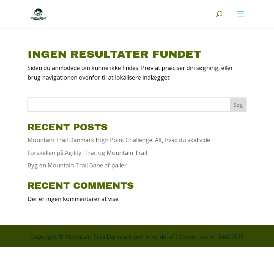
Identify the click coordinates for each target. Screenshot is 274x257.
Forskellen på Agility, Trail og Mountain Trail (87, 153)
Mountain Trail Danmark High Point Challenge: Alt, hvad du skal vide (118, 140)
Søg (238, 104)
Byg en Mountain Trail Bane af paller (77, 165)
